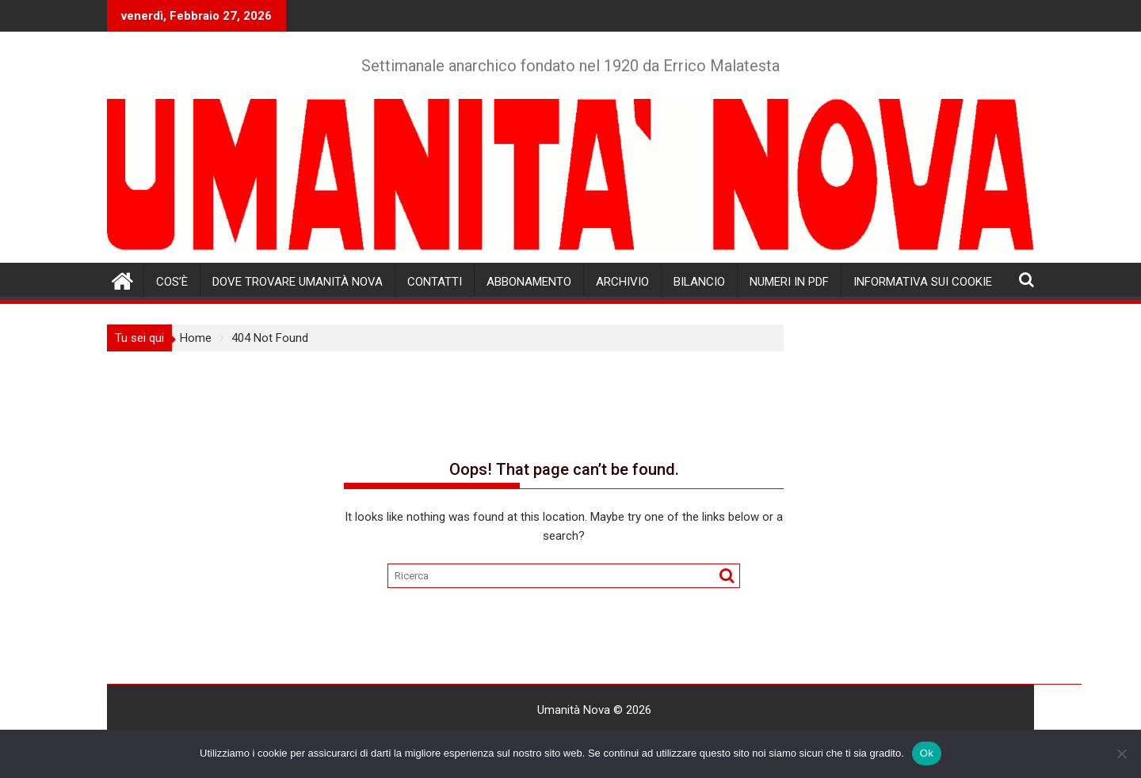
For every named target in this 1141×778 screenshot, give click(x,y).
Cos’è (172, 282)
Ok (926, 753)
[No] (1121, 753)
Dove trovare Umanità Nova (297, 282)
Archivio (622, 282)
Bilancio (699, 282)
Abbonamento (529, 282)
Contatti (434, 282)
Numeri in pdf (789, 282)
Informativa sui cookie (922, 282)
